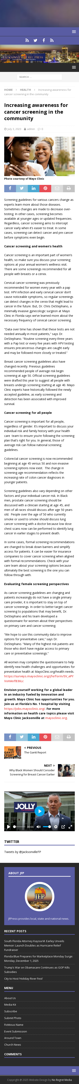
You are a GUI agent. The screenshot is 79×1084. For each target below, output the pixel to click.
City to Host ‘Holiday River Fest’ (23, 978)
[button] (73, 31)
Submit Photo (12, 1018)
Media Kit (10, 1004)
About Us (10, 998)
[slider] (19, 827)
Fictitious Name (13, 1025)
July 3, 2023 (14, 129)
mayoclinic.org (56, 718)
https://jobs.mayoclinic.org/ (24, 709)
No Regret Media (62, 1080)
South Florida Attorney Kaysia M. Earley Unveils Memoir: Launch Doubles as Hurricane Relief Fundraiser (34, 945)
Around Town (12, 1038)
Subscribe (10, 1011)
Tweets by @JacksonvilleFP (22, 852)
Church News (12, 1044)
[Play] (8, 826)
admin (31, 129)
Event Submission (15, 1031)
